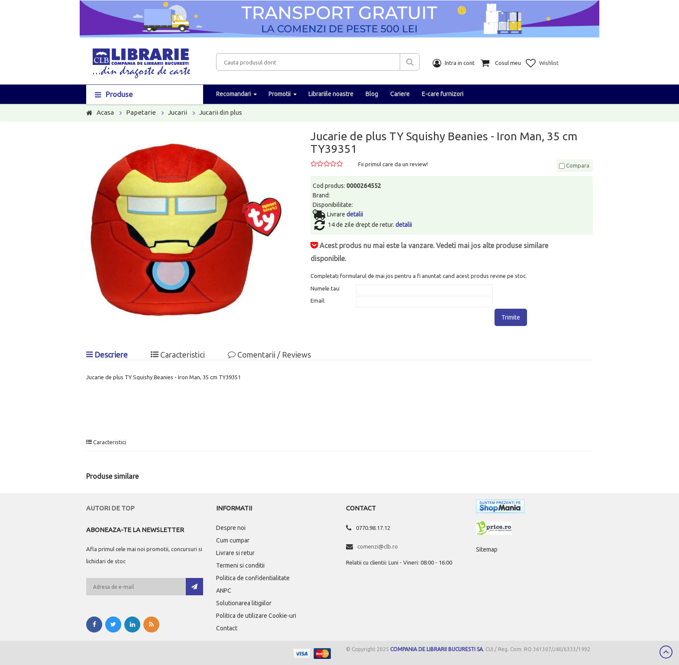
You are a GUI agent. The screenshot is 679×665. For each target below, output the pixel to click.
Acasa (105, 112)
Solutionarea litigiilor (244, 603)
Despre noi (231, 527)
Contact (226, 628)
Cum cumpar (232, 540)
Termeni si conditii (240, 565)
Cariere (400, 93)
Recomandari (233, 93)
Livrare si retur (235, 552)
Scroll (666, 652)
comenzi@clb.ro (377, 546)
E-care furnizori (442, 93)
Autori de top (110, 508)
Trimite (510, 317)
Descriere (107, 354)
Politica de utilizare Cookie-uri (256, 615)
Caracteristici (178, 354)
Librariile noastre (330, 93)
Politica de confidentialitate (253, 578)
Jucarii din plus (220, 112)
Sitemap (487, 549)
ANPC (223, 590)
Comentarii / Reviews (269, 354)
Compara (574, 165)
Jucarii (177, 112)
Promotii (279, 93)
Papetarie (141, 112)
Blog (371, 93)
